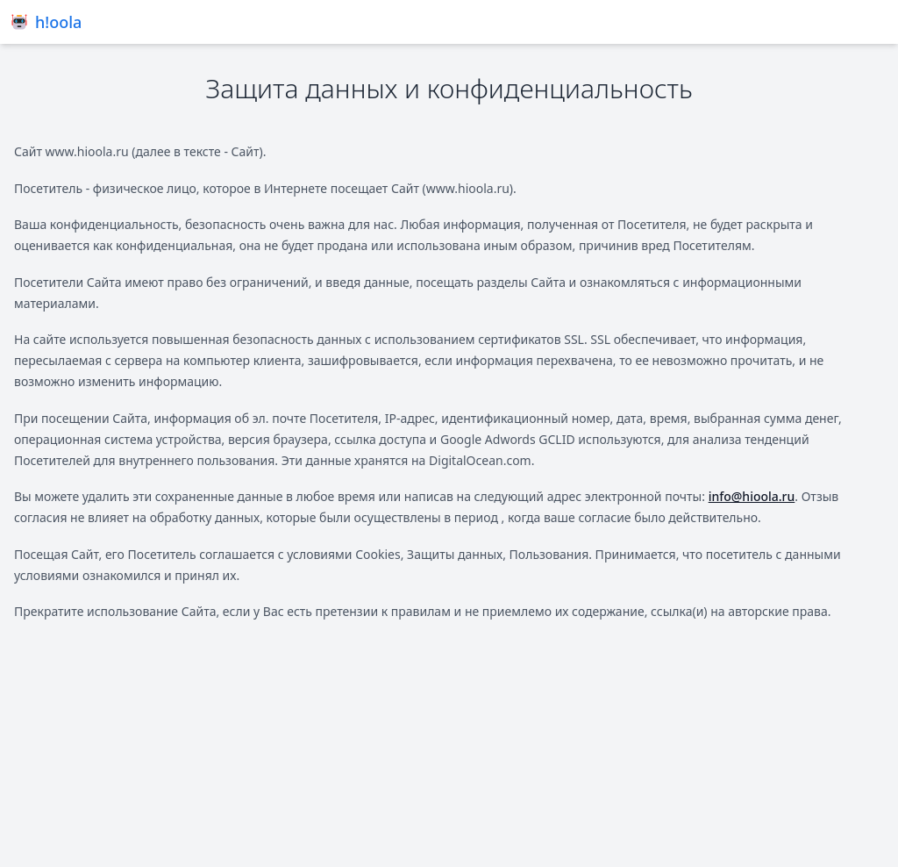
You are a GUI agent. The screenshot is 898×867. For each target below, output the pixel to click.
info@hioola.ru (752, 496)
